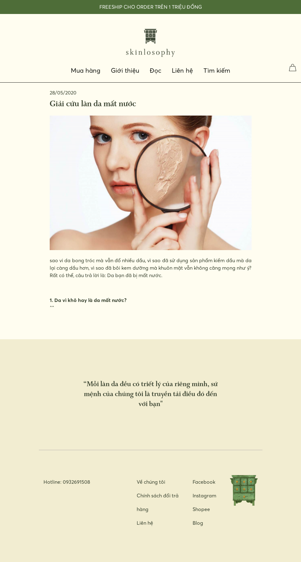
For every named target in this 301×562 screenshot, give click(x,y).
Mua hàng (85, 70)
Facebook (204, 482)
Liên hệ (182, 70)
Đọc (155, 70)
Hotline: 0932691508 (66, 482)
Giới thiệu (125, 70)
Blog (198, 523)
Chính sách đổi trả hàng (158, 502)
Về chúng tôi (151, 482)
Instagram (204, 495)
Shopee (201, 509)
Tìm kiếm (216, 70)
